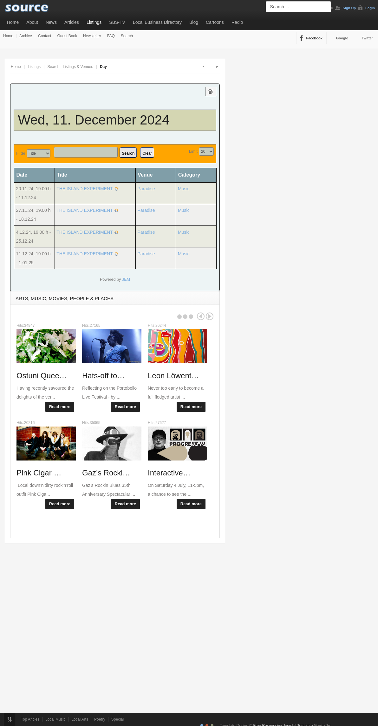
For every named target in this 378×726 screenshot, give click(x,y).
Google (342, 38)
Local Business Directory (157, 22)
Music (184, 188)
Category (189, 175)
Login (370, 8)
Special (117, 719)
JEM (126, 279)
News (51, 22)
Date (24, 175)
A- (216, 66)
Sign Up (349, 8)
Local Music (55, 719)
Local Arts (79, 719)
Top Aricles (30, 719)
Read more (59, 406)
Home (13, 22)
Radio (237, 22)
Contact (44, 36)
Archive (25, 36)
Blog (193, 22)
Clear (147, 153)
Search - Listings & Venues (70, 66)
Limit (193, 151)
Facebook (314, 38)
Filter (20, 153)
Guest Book (67, 36)
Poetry (99, 719)
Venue (145, 175)
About (32, 22)
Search (127, 36)
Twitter (367, 38)
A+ (202, 66)
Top (9, 719)
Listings (94, 22)
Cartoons (215, 22)
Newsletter (92, 36)
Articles (71, 22)
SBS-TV (117, 22)
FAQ (111, 36)
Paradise (146, 188)
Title (62, 175)
